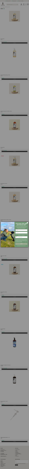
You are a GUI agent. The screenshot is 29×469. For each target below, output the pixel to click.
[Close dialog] (27, 222)
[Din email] (21, 233)
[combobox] (16, 237)
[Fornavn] (21, 230)
